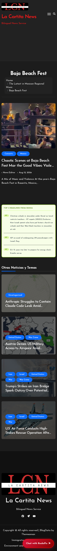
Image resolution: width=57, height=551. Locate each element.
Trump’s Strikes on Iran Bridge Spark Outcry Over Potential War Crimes (27, 391)
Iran (10, 374)
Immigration (18, 540)
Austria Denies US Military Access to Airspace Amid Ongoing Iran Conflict (24, 348)
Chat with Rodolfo (38, 543)
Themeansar (28, 534)
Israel (21, 374)
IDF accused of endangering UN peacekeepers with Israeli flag (31, 239)
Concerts (9, 154)
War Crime (33, 337)
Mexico (23, 154)
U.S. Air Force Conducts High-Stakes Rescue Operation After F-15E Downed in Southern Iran (27, 433)
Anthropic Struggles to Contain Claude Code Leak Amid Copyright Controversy (28, 306)
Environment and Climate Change (23, 546)
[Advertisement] (28, 43)
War (10, 380)
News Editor (9, 172)
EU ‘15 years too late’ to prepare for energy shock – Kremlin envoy (31, 251)
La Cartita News (19, 16)
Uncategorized (15, 295)
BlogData (45, 530)
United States (15, 337)
